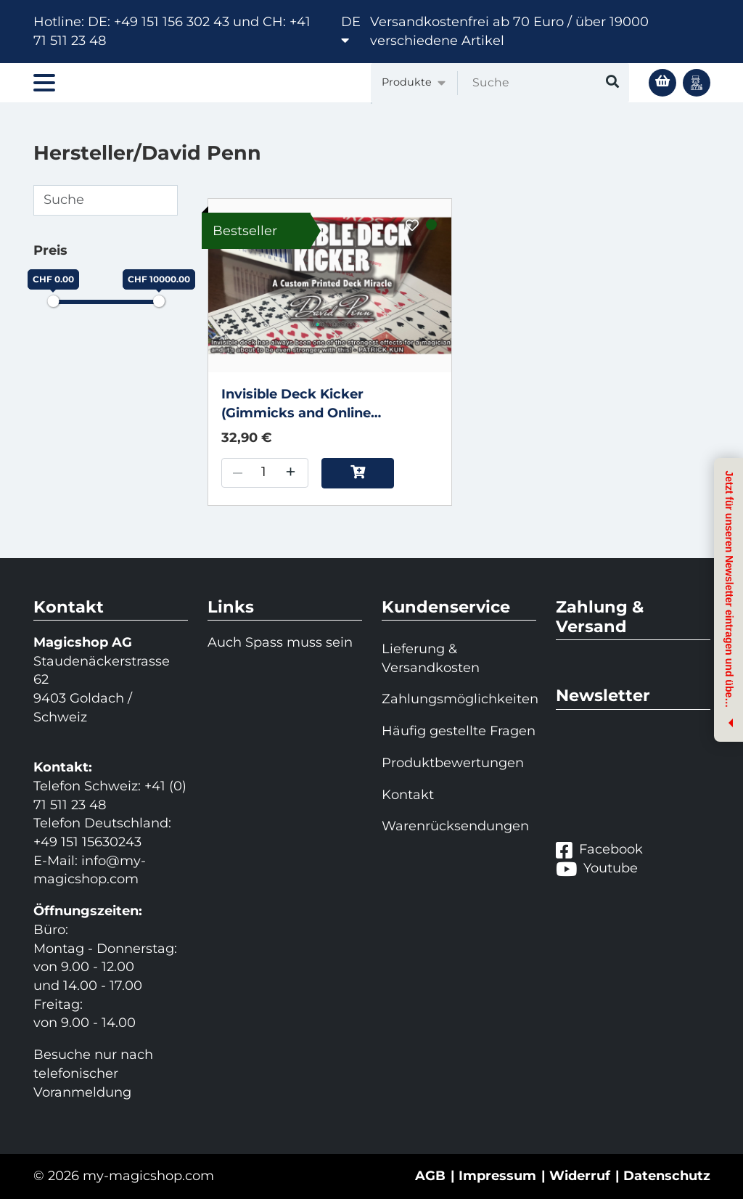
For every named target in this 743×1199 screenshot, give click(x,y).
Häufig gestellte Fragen (458, 731)
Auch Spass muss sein (280, 642)
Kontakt (408, 795)
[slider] (53, 301)
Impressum (497, 1176)
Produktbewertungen (453, 763)
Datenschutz (666, 1176)
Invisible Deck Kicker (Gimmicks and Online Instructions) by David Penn (315, 404)
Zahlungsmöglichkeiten (459, 699)
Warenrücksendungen (455, 826)
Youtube (597, 868)
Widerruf (579, 1176)
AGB (430, 1176)
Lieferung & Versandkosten (431, 658)
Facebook (599, 849)
